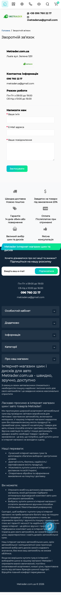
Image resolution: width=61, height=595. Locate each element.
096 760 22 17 (14, 78)
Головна (6, 30)
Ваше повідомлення (20, 140)
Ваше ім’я (13, 114)
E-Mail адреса (16, 127)
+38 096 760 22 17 (39, 13)
